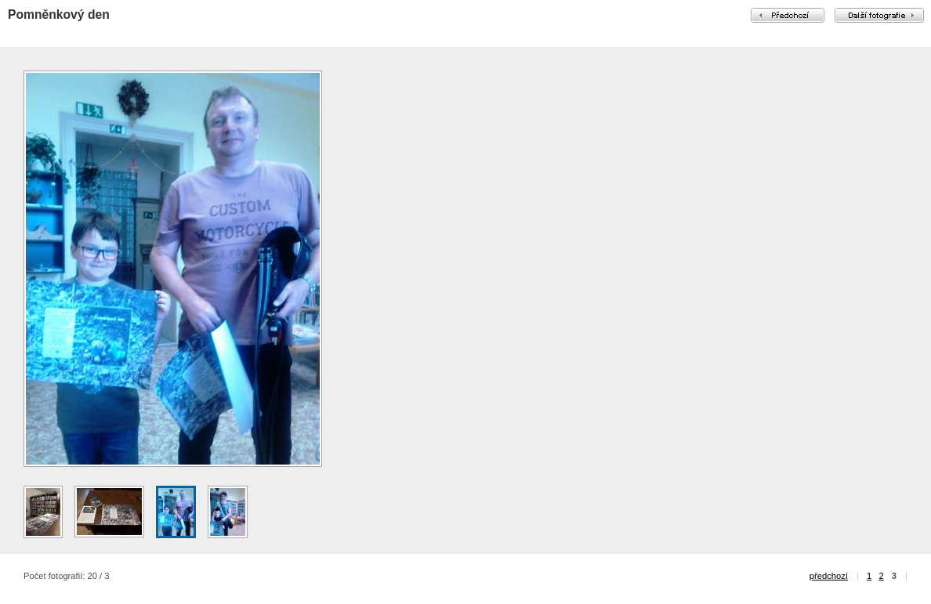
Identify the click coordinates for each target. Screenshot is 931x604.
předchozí (829, 575)
